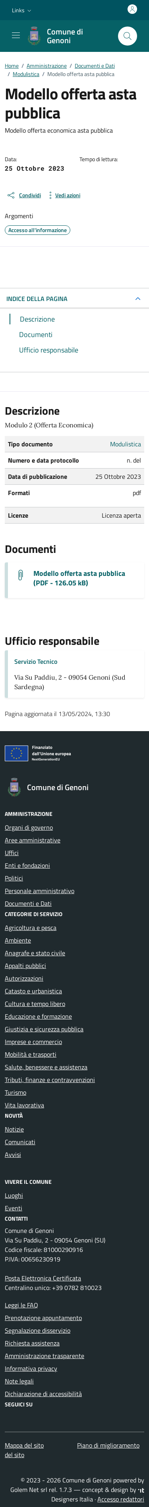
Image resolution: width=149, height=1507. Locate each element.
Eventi (13, 1208)
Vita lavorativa (24, 1105)
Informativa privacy (31, 1368)
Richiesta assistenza (32, 1343)
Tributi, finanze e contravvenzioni (50, 1079)
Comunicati (20, 1142)
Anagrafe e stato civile (35, 953)
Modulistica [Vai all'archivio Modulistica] (125, 444)
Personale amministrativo (39, 890)
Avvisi (13, 1154)
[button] (22, 10)
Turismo (15, 1092)
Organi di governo (29, 827)
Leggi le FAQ (21, 1305)
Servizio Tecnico (35, 661)
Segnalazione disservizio (37, 1330)
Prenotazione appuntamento (43, 1317)
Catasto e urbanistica (33, 991)
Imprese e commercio (33, 1041)
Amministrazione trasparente (44, 1355)
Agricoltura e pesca (30, 927)
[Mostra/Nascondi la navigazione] (16, 35)
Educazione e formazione (38, 1016)
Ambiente (18, 940)
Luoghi (14, 1195)
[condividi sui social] (24, 195)
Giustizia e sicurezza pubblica (44, 1029)
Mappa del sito (24, 1445)
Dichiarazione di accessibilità (43, 1393)
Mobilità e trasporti (30, 1054)
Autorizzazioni (24, 978)
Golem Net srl (28, 1489)
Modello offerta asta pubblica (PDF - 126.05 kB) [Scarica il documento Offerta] (79, 578)
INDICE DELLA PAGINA (37, 298)
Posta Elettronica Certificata (43, 1278)
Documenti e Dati (28, 903)
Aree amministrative (32, 840)
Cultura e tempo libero (35, 1003)
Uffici (12, 852)
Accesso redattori (120, 1499)
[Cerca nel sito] (127, 36)
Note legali (19, 1381)
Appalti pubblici (25, 965)
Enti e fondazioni (27, 865)
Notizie (14, 1129)
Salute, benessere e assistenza (46, 1067)
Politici (14, 878)
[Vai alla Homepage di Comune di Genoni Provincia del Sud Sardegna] (68, 36)
